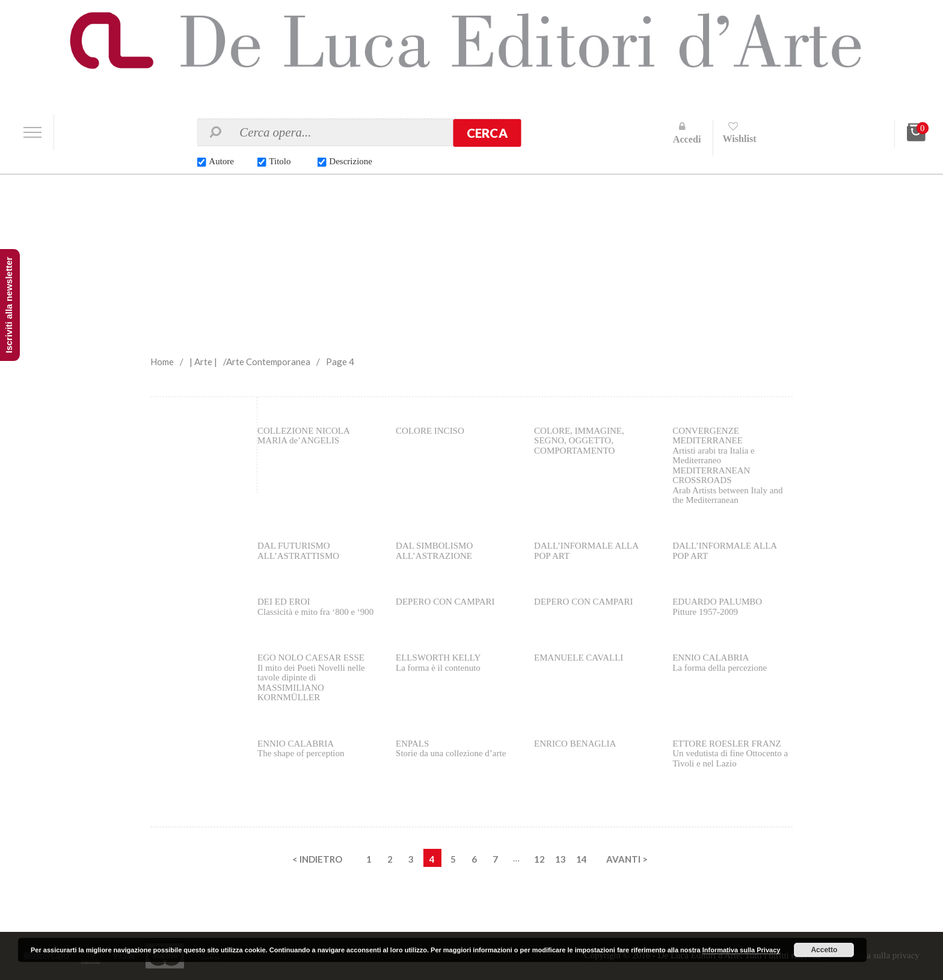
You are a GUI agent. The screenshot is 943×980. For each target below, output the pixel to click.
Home (162, 361)
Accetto (824, 950)
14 (581, 859)
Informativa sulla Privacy (741, 950)
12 (539, 859)
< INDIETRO (317, 859)
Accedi (687, 139)
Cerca (487, 133)
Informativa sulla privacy (874, 955)
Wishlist (739, 139)
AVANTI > (627, 859)
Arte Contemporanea (268, 361)
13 (560, 859)
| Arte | (203, 361)
